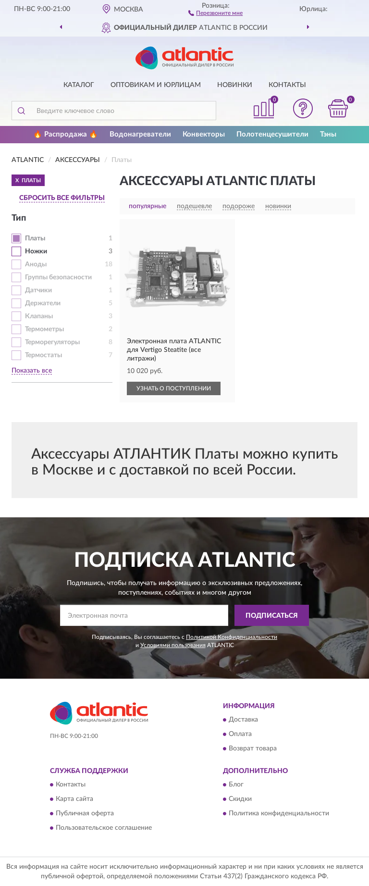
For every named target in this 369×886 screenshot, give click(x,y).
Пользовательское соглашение (104, 828)
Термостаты (43, 355)
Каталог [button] (78, 85)
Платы (35, 238)
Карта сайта (74, 799)
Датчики (38, 290)
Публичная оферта (85, 814)
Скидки (240, 799)
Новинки (234, 85)
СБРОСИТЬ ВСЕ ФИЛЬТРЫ (62, 198)
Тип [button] (19, 218)
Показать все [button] (32, 370)
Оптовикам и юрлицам (156, 85)
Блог (236, 785)
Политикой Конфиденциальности (231, 637)
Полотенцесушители (272, 134)
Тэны (328, 134)
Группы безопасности (58, 277)
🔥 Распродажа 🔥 (65, 134)
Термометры (44, 329)
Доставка (243, 719)
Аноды (36, 264)
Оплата (240, 734)
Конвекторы (204, 134)
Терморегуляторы (52, 342)
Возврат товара (253, 748)
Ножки (36, 251)
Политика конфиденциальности (279, 814)
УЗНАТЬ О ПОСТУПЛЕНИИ (173, 388)
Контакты (287, 85)
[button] (215, 12)
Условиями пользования (173, 645)
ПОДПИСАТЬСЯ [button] (272, 615)
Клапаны (39, 316)
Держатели (43, 303)
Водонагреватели (140, 134)
